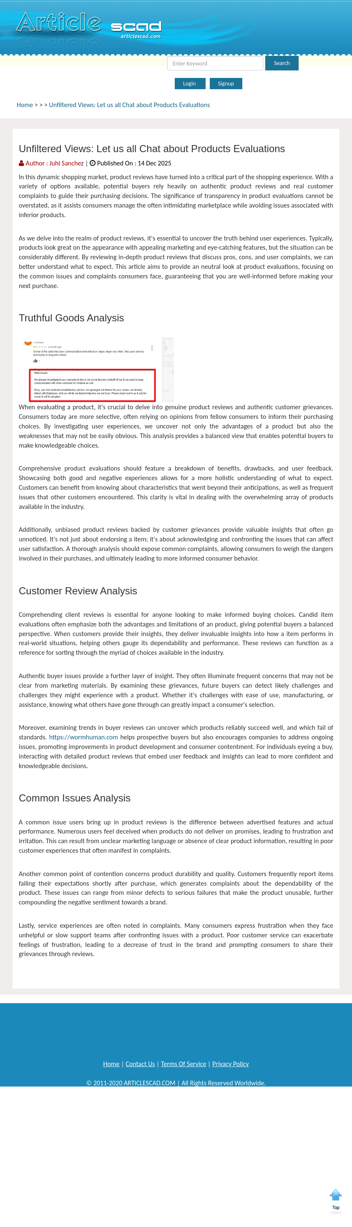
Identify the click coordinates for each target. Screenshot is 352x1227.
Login (190, 83)
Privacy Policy (230, 1064)
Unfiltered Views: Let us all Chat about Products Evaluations (129, 105)
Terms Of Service (183, 1064)
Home (25, 105)
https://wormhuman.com (83, 737)
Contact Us (140, 1064)
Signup (226, 83)
